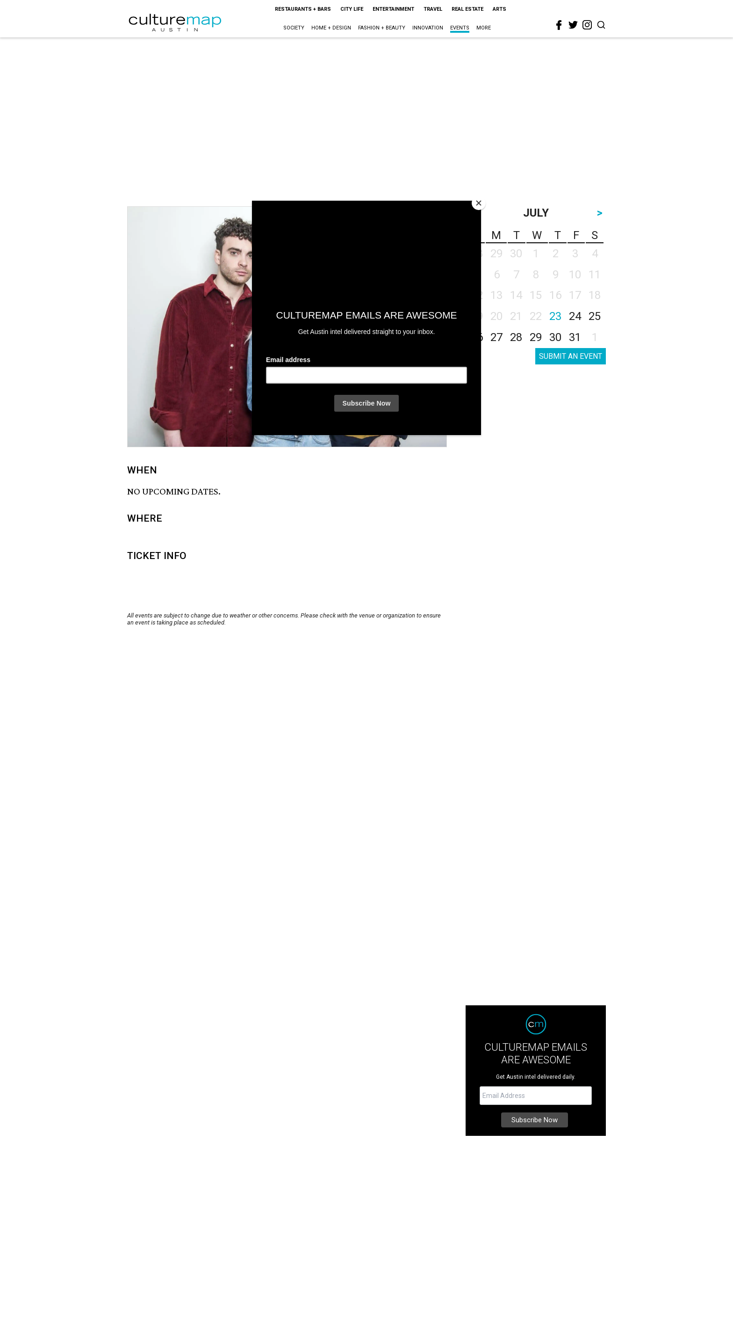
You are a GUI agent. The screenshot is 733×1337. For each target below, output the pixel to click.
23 (555, 316)
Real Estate (467, 9)
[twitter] (573, 24)
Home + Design (331, 28)
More (483, 28)
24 (575, 316)
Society (293, 28)
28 (516, 337)
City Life (351, 9)
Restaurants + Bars (303, 9)
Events (459, 28)
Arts (499, 9)
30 (555, 337)
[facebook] (559, 25)
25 (595, 316)
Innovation (427, 28)
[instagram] (587, 24)
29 (536, 337)
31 (575, 337)
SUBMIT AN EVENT (570, 356)
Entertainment (393, 9)
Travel (433, 9)
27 (496, 337)
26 (477, 337)
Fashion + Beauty (381, 28)
